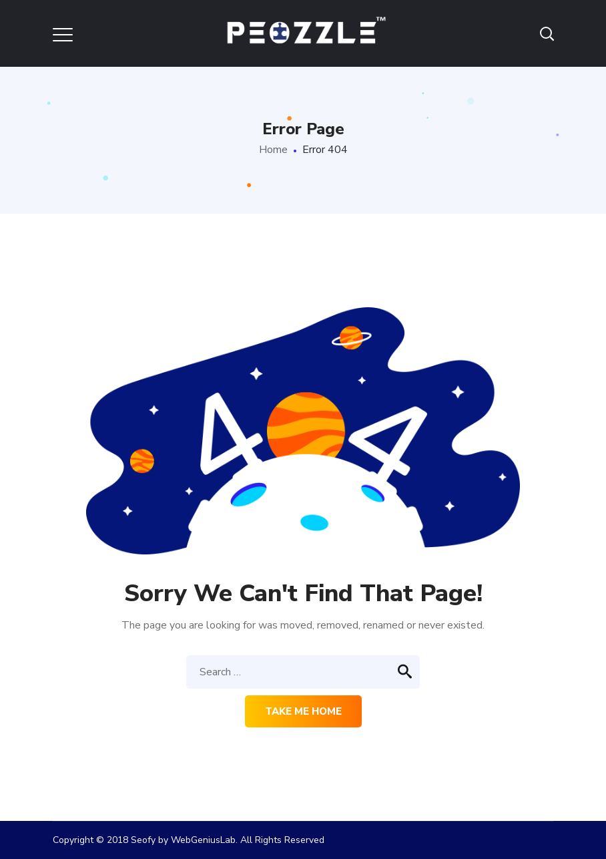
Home (273, 149)
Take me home (303, 711)
